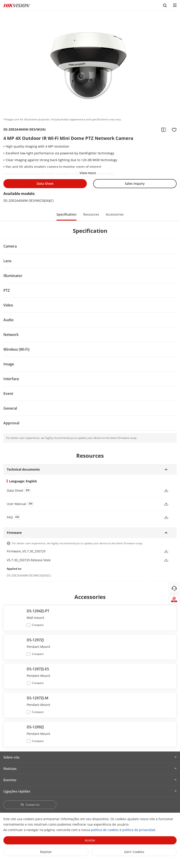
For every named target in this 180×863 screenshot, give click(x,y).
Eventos (9, 780)
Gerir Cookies (134, 852)
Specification (66, 214)
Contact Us (30, 805)
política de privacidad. (139, 830)
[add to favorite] (173, 129)
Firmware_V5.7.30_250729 (26, 551)
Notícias (10, 768)
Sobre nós (11, 757)
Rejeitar (46, 852)
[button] (166, 490)
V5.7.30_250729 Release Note (29, 560)
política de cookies (105, 830)
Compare (38, 625)
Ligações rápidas (16, 791)
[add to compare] (164, 129)
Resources (91, 214)
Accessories (115, 214)
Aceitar (90, 840)
